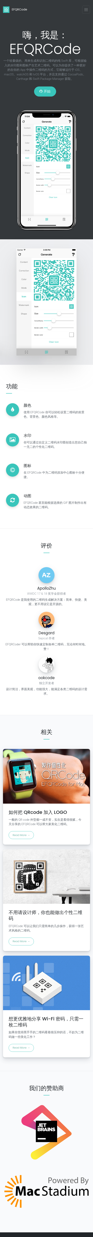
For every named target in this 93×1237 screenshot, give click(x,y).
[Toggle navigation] (86, 10)
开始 (45, 91)
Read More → (21, 835)
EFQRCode (15, 9)
